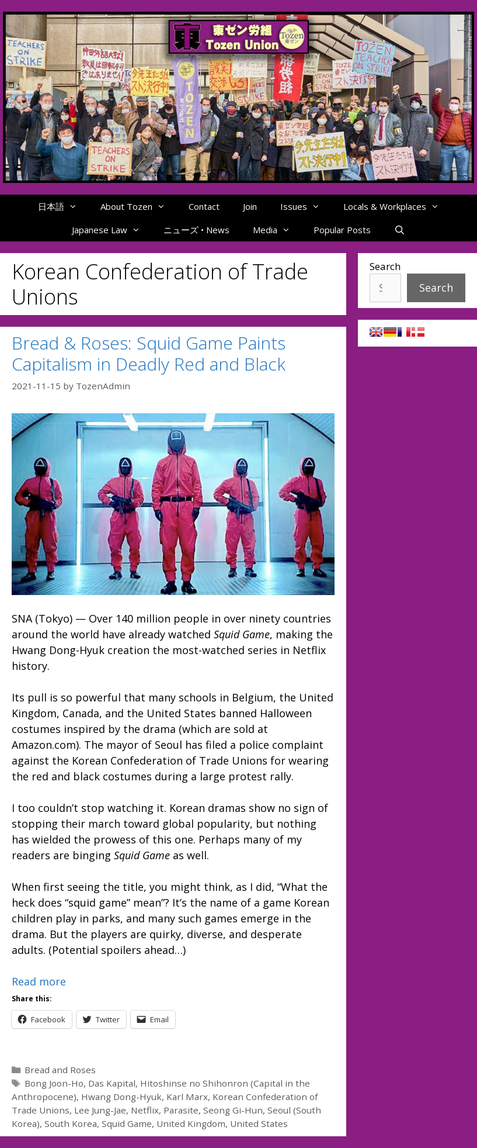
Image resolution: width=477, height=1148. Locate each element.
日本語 (63, 206)
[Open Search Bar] (399, 229)
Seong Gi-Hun (233, 1110)
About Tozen (138, 206)
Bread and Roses (60, 1070)
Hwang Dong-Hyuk (121, 1096)
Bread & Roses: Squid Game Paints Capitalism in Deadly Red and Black (148, 353)
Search (385, 266)
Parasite (181, 1110)
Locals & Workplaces (397, 206)
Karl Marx (187, 1096)
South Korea (70, 1123)
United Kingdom (190, 1123)
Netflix (145, 1110)
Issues (306, 206)
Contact (204, 206)
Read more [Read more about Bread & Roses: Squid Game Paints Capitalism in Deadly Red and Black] (39, 981)
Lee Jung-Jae (100, 1110)
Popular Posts (342, 230)
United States (259, 1123)
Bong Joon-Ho (54, 1083)
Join (250, 206)
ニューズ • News (196, 230)
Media (277, 229)
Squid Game (127, 1123)
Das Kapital (111, 1083)
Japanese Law (112, 229)
